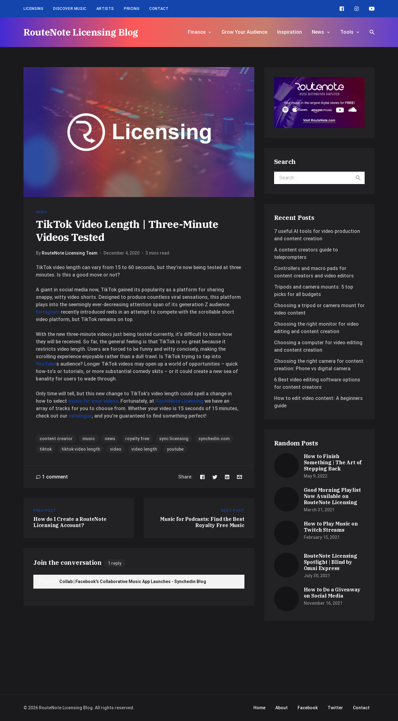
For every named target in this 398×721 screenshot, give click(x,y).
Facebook (308, 707)
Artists (105, 8)
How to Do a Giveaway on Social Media (332, 592)
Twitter (335, 707)
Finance (196, 32)
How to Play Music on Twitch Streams (331, 527)
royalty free (137, 438)
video (115, 449)
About (281, 707)
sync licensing (173, 438)
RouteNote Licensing (179, 401)
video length (144, 449)
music (89, 438)
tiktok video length (80, 449)
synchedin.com (214, 438)
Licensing (33, 8)
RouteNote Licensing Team (69, 253)
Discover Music (69, 8)
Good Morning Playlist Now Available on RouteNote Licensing (332, 496)
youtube (175, 449)
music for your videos (93, 401)
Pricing (131, 8)
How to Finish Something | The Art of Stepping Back (333, 462)
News (318, 32)
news (110, 438)
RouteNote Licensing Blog (80, 32)
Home (259, 707)
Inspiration (289, 32)
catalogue (80, 416)
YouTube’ (46, 364)
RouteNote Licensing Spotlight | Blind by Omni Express (330, 562)
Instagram (48, 312)
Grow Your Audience (244, 32)
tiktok (46, 449)
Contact (158, 8)
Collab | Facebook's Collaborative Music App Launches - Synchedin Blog (132, 581)
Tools (347, 32)
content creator (56, 438)
